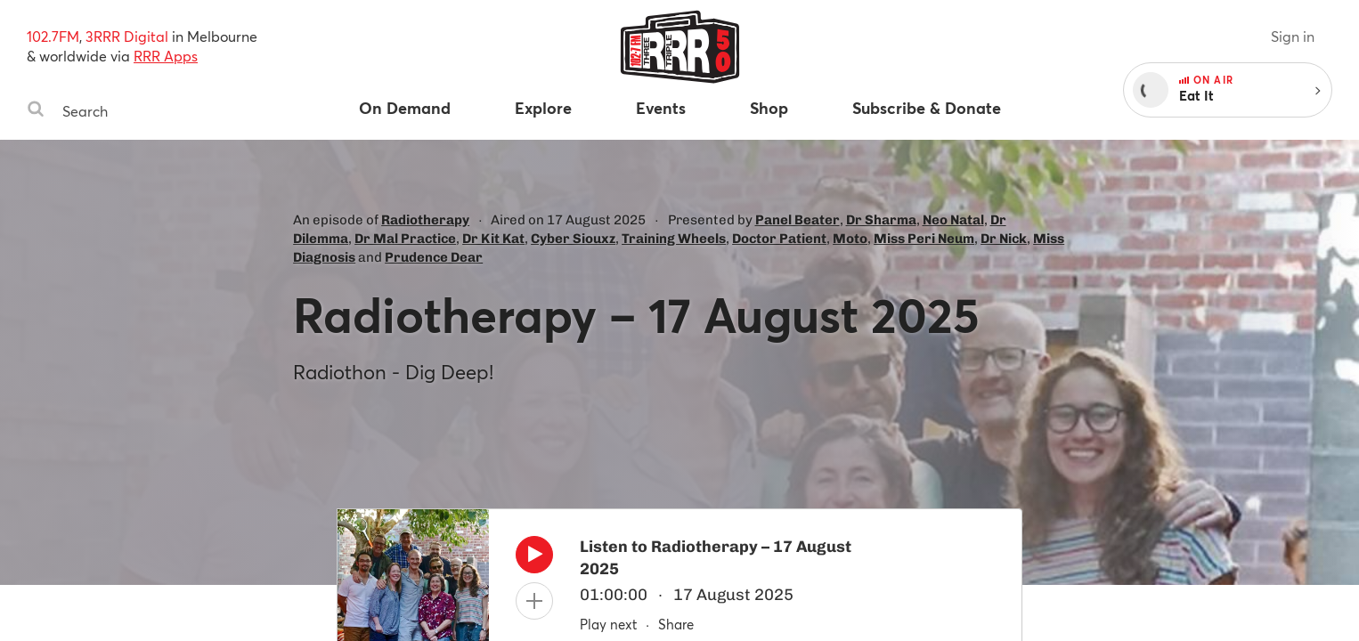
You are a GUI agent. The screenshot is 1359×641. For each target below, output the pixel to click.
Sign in (1292, 36)
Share (676, 624)
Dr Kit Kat (493, 239)
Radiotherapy (425, 220)
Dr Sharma (881, 220)
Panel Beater (797, 220)
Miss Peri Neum (924, 239)
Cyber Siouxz (573, 239)
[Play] (534, 559)
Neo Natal (953, 220)
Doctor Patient (779, 239)
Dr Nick (1004, 239)
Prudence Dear (434, 257)
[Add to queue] (534, 601)
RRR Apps (166, 55)
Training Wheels (674, 239)
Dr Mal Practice (405, 239)
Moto (850, 239)
